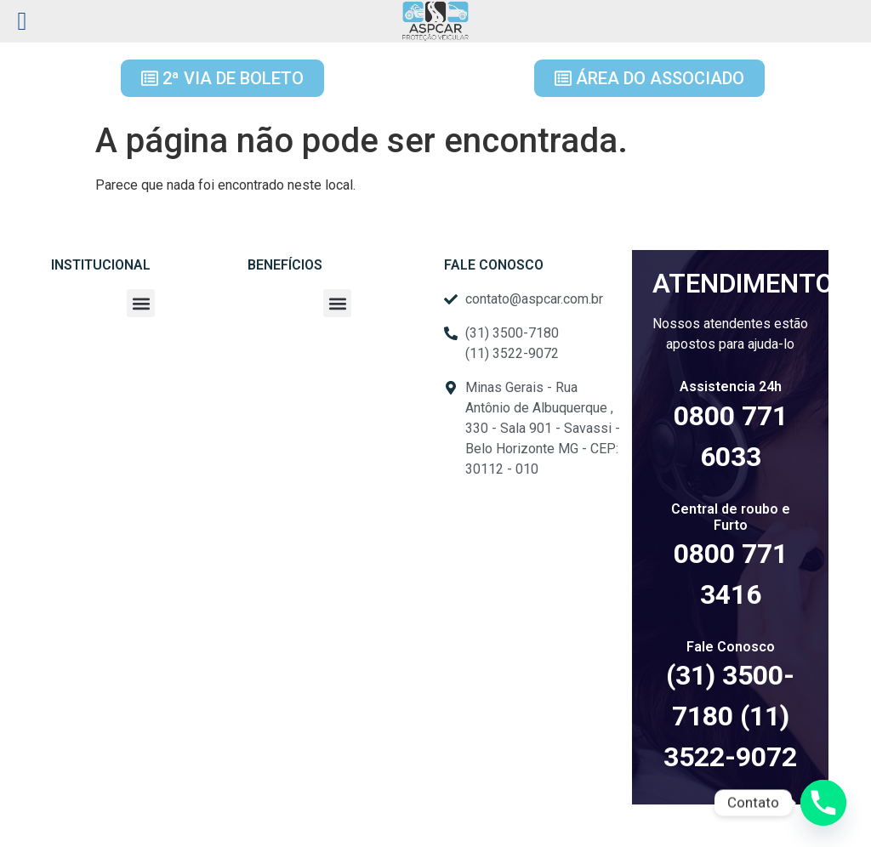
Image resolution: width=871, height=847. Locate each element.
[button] (141, 303)
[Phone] (823, 803)
